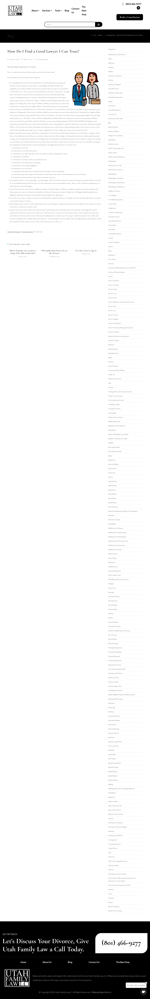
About (35, 10)
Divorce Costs (112, 293)
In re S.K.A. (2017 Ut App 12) (85, 250)
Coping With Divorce (114, 221)
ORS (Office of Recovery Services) (118, 579)
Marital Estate (112, 498)
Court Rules (111, 229)
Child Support (112, 174)
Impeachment (112, 430)
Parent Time (112, 588)
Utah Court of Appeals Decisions (117, 861)
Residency (111, 712)
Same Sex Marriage (113, 729)
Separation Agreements (115, 742)
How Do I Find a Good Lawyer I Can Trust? (130, 35)
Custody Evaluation (114, 242)
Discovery (111, 264)
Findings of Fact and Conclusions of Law (120, 392)
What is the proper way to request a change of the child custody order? (22, 251)
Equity (110, 358)
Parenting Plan (112, 609)
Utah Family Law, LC (14, 232)
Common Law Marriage (115, 212)
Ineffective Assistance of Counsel (117, 439)
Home (23, 962)
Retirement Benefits (114, 720)
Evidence (111, 362)
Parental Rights (112, 605)
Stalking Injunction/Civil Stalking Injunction (121, 789)
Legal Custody (112, 485)
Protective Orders (113, 682)
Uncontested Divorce (114, 844)
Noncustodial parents (114, 571)
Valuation (111, 889)
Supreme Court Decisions (115, 814)
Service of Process (113, 746)
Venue (110, 894)
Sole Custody (112, 759)
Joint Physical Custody (114, 451)
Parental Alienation (114, 596)
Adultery (110, 71)
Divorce (110, 276)
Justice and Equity (113, 464)
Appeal (110, 101)
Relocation (111, 703)
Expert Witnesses (113, 366)
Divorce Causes (112, 289)
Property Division (113, 678)
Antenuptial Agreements (115, 97)
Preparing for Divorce (114, 665)
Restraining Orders (114, 716)
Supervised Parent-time (115, 806)
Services (47, 10)
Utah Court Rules (113, 865)
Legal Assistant (112, 481)
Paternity (111, 614)
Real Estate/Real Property (115, 699)
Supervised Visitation (114, 810)
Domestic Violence (113, 340)
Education (111, 345)
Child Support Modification (116, 187)
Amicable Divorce (113, 89)
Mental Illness (112, 524)
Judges (110, 456)
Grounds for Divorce (114, 409)
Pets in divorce (112, 635)
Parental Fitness (112, 601)
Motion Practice (113, 554)
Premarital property (114, 656)
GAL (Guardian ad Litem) (116, 400)
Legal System (112, 490)
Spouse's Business (113, 780)
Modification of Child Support (117, 537)
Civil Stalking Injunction (115, 200)
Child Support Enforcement (116, 183)
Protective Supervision (114, 686)
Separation (111, 737)
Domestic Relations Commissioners (118, 336)
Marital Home (112, 503)
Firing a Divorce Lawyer (115, 396)
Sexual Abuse (112, 754)
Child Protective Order (115, 165)
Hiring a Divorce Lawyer (115, 417)
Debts (110, 251)
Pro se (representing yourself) (116, 669)
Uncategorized (42, 59)
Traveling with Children (115, 835)
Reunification (112, 725)
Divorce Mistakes (113, 319)
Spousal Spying (112, 771)
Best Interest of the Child (115, 119)
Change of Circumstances (115, 136)
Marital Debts (112, 494)
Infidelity (111, 443)
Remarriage (111, 707)
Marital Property (113, 507)
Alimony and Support (114, 84)
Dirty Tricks (111, 259)
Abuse (110, 59)
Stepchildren (112, 793)
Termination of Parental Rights (117, 827)
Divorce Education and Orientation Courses (121, 302)
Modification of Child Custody (117, 533)
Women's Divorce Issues (115, 911)
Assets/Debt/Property (114, 110)
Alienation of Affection (115, 76)
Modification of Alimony (115, 528)
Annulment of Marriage (115, 93)
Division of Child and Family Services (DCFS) (122, 268)
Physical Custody (113, 643)
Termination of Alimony (115, 823)
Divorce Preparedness (114, 323)
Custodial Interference (114, 234)
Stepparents (111, 797)
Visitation (111, 898)
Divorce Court (112, 298)
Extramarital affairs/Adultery (116, 370)
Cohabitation (112, 208)
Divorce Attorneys (113, 285)
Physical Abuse (112, 639)
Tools (58, 10)
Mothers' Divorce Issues (115, 550)
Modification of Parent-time (116, 545)
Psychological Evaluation (115, 690)
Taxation (110, 818)
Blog (67, 10)
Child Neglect (112, 161)
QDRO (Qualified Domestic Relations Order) (121, 695)
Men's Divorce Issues (114, 520)
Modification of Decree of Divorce (118, 541)
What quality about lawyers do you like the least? (54, 251)
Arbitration (111, 106)
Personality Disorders (114, 626)
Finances (110, 387)
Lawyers (110, 477)
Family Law (111, 375)
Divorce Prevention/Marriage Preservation (120, 328)
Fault (109, 383)
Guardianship (112, 413)
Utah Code (111, 857)
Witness (110, 902)
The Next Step (84, 10)
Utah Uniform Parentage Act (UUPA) (119, 885)
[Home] (91, 35)
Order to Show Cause (114, 575)
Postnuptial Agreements (115, 648)
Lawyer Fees (111, 473)
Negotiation (111, 562)
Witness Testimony (113, 907)
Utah (109, 853)
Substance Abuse (113, 801)
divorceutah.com (27, 232)
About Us (47, 962)
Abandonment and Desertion (116, 54)
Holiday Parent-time (114, 421)
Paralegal (110, 584)
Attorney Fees (112, 114)
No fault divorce (113, 567)
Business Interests (113, 127)
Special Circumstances (114, 763)
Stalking (110, 784)
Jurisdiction (111, 460)
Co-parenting (112, 204)
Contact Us (75, 10)
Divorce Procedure (113, 332)
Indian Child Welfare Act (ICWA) (118, 434)
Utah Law (111, 870)
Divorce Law (112, 310)
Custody (110, 238)
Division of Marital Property (116, 272)
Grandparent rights (114, 404)
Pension (110, 618)
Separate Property (113, 733)
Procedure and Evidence (115, 673)
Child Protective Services (115, 170)
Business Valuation (113, 131)
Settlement (111, 750)
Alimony (110, 80)
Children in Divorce (114, 191)
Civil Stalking (112, 195)
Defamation (111, 255)
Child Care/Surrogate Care (116, 148)
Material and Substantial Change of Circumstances (123, 511)
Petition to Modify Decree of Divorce (119, 631)
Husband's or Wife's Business (116, 426)
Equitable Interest (113, 353)
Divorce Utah (14, 59)
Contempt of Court (114, 217)
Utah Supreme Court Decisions (117, 874)
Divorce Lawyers (113, 315)
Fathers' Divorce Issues (114, 379)
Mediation (111, 515)
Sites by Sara (98, 992)
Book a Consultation (130, 17)
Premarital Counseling (114, 652)
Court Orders (112, 225)
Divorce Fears (112, 306)
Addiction (111, 63)
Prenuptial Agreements (115, 660)
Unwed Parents (112, 848)
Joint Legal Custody (114, 447)
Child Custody (112, 153)
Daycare (110, 246)
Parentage (111, 592)
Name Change (112, 558)
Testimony (111, 831)
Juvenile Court (112, 468)
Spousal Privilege (113, 767)
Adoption (111, 67)
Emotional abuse (113, 349)
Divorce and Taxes (113, 281)
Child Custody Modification (116, 157)
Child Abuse (112, 140)
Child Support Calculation (116, 178)
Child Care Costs (113, 144)
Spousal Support (113, 776)
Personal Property (113, 622)
